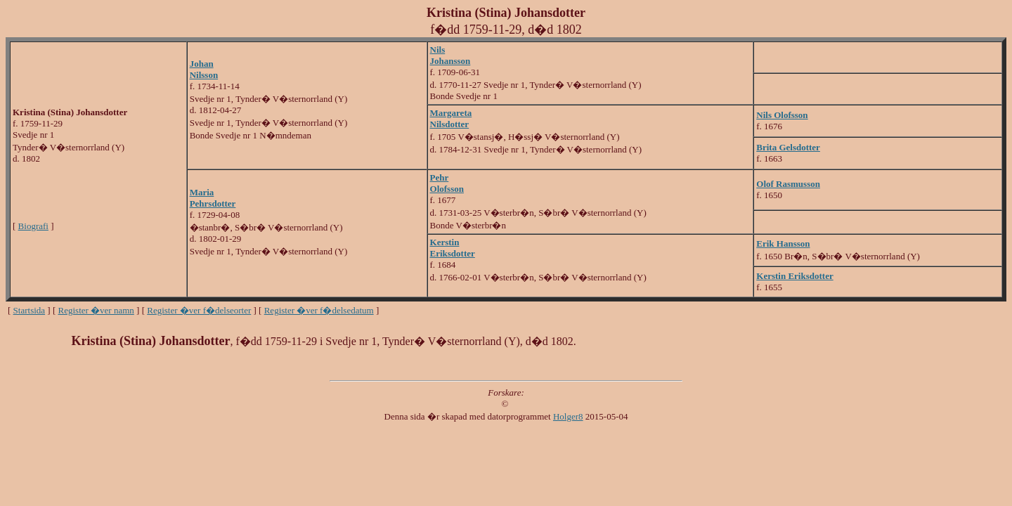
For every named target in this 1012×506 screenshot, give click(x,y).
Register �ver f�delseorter (199, 310)
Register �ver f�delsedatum (319, 310)
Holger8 (568, 416)
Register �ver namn (96, 310)
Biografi (33, 226)
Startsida (29, 310)
